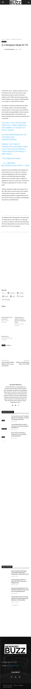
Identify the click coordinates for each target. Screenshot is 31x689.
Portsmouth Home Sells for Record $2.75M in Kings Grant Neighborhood (19, 581)
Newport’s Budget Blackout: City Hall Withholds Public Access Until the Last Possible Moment (20, 590)
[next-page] (5, 441)
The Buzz (8, 39)
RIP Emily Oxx (5, 336)
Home (3, 39)
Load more (15, 605)
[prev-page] (3, 441)
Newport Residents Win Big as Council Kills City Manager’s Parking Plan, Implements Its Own (20, 572)
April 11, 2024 (23, 166)
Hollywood (8, 345)
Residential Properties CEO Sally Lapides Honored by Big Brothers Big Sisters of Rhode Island (19, 598)
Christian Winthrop (9, 49)
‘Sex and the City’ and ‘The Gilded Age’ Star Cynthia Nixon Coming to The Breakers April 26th (20, 418)
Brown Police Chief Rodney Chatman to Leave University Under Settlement (18, 434)
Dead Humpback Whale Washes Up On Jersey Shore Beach (8, 364)
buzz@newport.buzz (13, 665)
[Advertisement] (15, 20)
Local (3, 420)
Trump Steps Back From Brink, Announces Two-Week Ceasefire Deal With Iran (19, 426)
